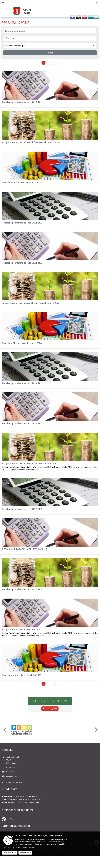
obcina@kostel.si (13, 776)
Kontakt (7, 749)
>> (57, 63)
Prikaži (50, 52)
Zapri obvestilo (25, 853)
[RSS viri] (50, 818)
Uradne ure (9, 789)
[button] (4, 729)
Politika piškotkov (29, 847)
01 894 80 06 (11, 767)
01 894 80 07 (11, 772)
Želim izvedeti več (9, 853)
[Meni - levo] (3, 3)
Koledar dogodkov (50, 701)
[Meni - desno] (97, 3)
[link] (72, 17)
